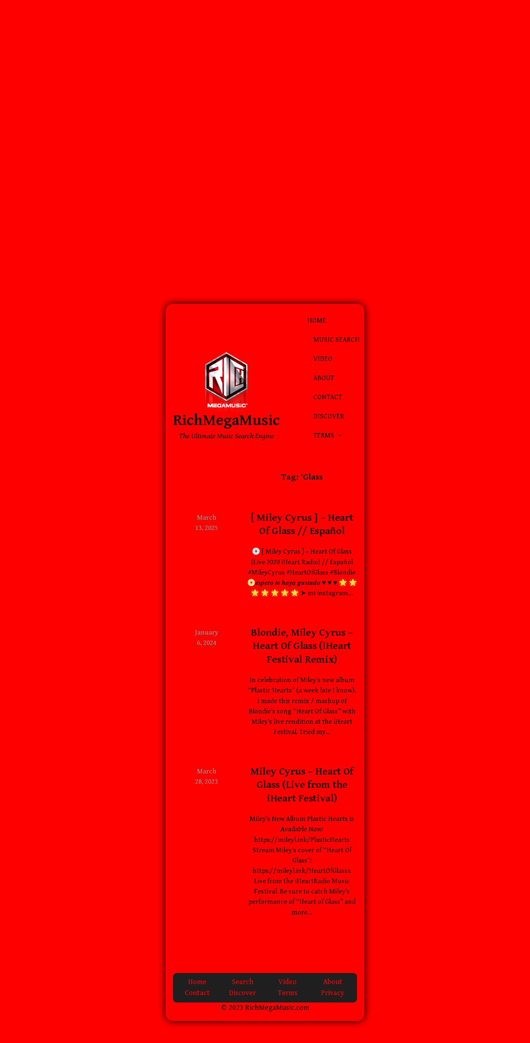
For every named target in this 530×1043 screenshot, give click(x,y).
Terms (323, 435)
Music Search (336, 340)
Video (322, 359)
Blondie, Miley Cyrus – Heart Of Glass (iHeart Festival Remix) (302, 646)
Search (242, 982)
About (323, 378)
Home (316, 320)
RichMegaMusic (226, 420)
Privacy (332, 993)
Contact (327, 397)
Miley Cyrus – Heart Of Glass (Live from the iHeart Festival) (301, 785)
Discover (328, 416)
